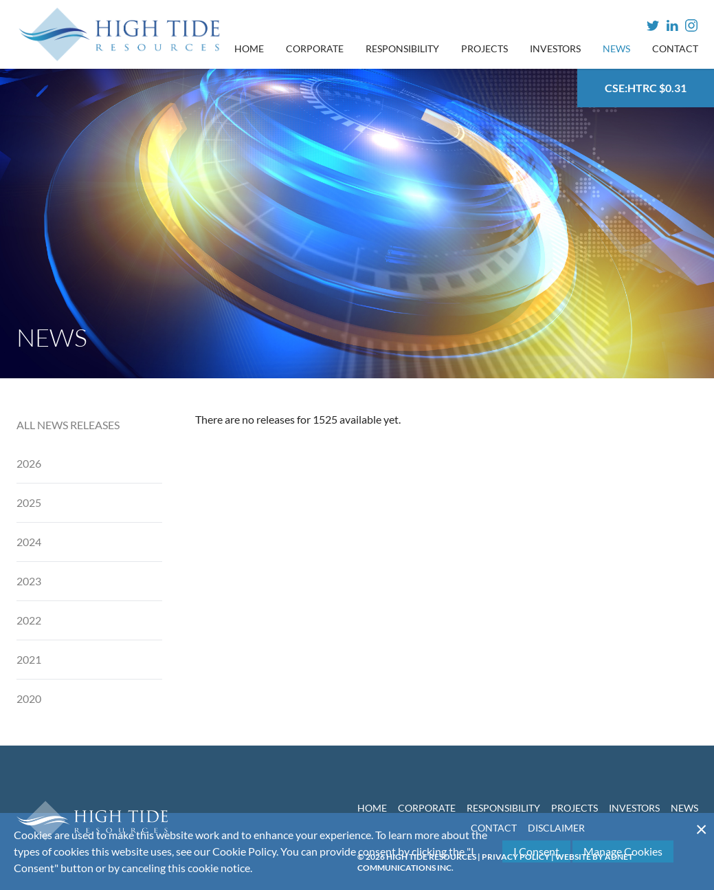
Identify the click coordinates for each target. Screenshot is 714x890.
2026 (28, 463)
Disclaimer (556, 828)
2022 (28, 620)
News (616, 48)
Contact (675, 48)
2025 (28, 502)
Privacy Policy (516, 856)
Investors (555, 48)
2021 (28, 659)
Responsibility (402, 48)
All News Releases (68, 424)
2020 (28, 698)
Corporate (315, 48)
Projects (484, 48)
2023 (28, 580)
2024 (28, 541)
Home (249, 48)
